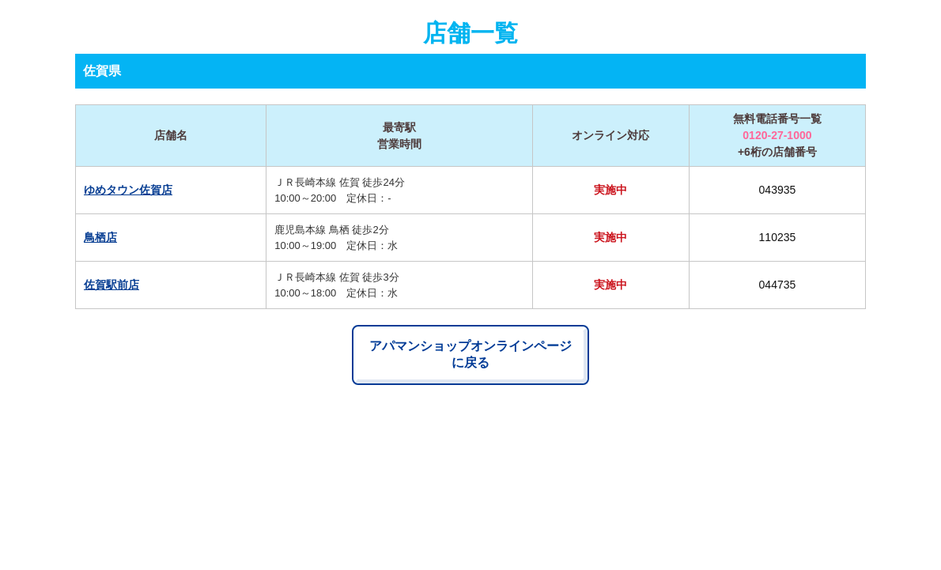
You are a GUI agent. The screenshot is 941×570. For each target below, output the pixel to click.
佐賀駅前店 (111, 284)
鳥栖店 (100, 237)
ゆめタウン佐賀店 (128, 189)
